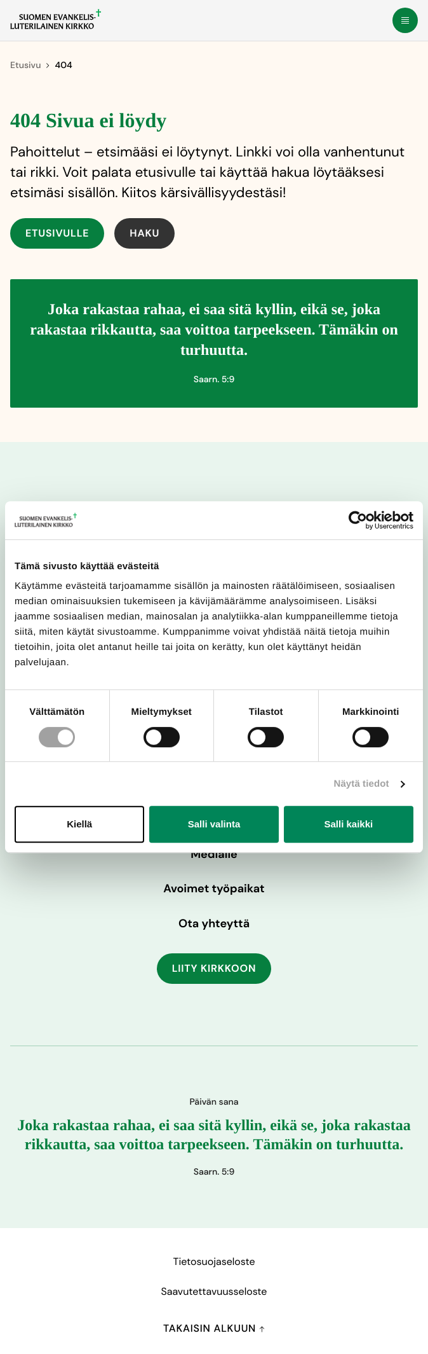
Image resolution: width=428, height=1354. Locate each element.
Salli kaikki (348, 824)
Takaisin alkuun (214, 1328)
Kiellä (79, 824)
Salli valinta (214, 824)
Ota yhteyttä (214, 923)
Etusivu (25, 65)
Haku (144, 233)
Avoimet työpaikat (213, 888)
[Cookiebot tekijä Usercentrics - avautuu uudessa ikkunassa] (357, 520)
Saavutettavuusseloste (214, 1291)
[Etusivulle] (55, 19)
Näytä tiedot (361, 783)
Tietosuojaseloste (214, 1261)
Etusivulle (57, 233)
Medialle (214, 854)
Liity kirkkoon (214, 968)
